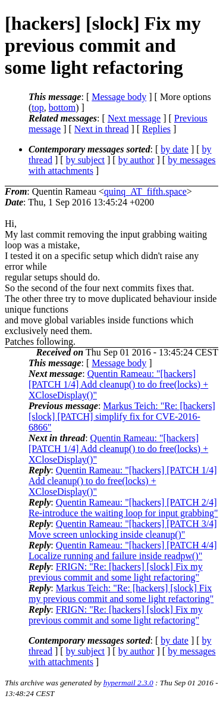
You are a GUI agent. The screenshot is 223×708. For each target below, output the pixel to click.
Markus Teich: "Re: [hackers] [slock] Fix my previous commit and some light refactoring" (121, 593)
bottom (62, 107)
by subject (85, 160)
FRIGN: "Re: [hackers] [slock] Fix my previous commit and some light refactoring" (116, 572)
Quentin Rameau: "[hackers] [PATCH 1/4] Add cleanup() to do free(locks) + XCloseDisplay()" (118, 384)
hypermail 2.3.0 (128, 682)
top (37, 107)
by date (175, 149)
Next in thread (101, 129)
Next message (134, 118)
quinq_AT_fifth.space (145, 191)
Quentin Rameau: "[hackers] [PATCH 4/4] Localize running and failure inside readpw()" (123, 550)
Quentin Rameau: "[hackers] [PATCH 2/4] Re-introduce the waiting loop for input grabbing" (123, 507)
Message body (119, 97)
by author (136, 160)
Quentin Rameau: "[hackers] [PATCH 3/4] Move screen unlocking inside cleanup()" (123, 529)
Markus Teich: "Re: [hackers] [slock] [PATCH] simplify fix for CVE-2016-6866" (122, 416)
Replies (156, 129)
